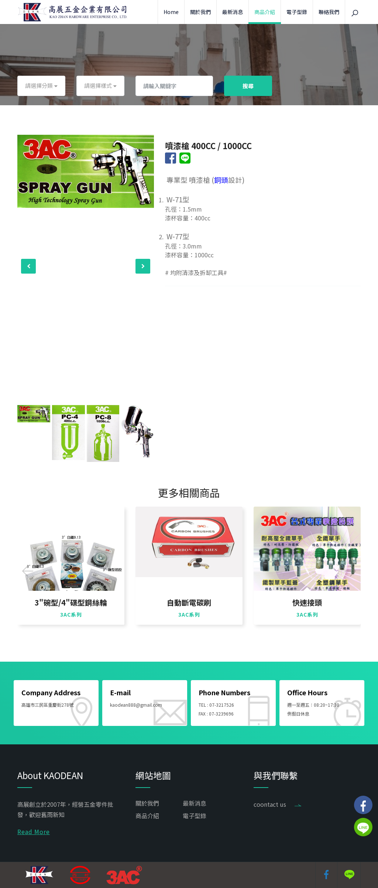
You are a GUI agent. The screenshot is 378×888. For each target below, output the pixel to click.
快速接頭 (307, 602)
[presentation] (28, 266)
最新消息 (232, 12)
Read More (33, 831)
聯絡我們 (329, 12)
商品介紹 (264, 12)
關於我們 (200, 12)
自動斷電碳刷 (189, 602)
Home (171, 12)
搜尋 (248, 86)
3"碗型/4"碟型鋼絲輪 (71, 602)
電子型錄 (296, 12)
